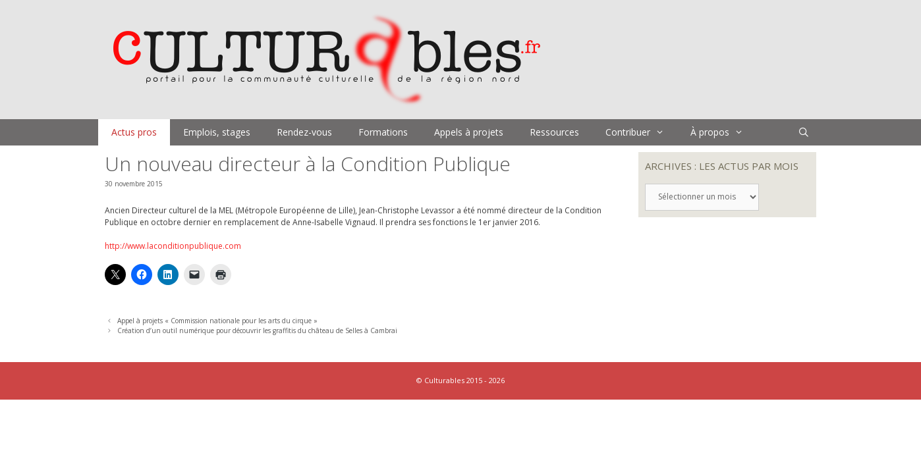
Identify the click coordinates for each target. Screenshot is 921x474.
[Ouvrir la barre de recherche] (804, 132)
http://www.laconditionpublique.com (173, 245)
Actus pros (134, 132)
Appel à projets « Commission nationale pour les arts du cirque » (217, 320)
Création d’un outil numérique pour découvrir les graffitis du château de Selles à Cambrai (257, 330)
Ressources (554, 132)
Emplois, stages (216, 132)
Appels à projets (468, 132)
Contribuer (641, 132)
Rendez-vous (304, 132)
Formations (383, 132)
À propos (723, 132)
